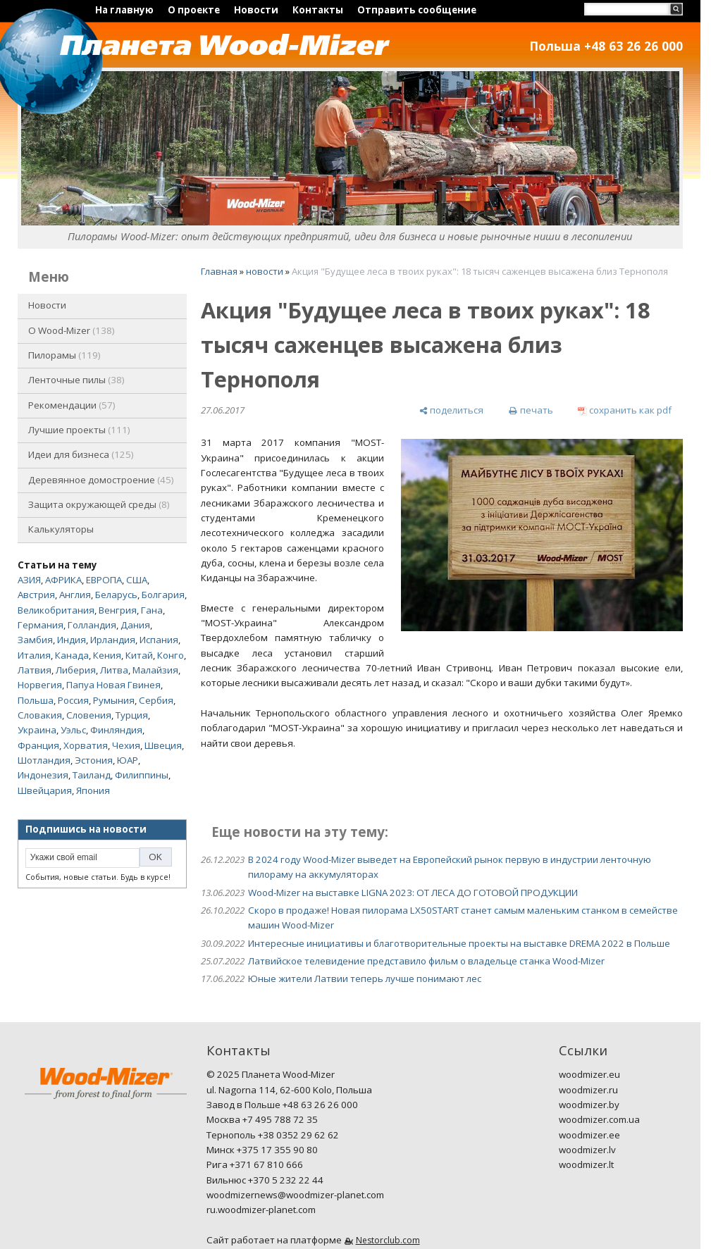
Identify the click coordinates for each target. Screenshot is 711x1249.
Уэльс (73, 729)
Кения (107, 655)
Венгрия (118, 610)
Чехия (126, 745)
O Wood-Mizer (71, 330)
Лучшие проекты (79, 429)
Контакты (317, 10)
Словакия (40, 715)
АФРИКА (63, 579)
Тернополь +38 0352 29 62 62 (272, 1135)
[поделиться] (451, 410)
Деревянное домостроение (101, 479)
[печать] (530, 410)
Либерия (76, 670)
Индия (71, 639)
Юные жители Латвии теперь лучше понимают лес (364, 978)
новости (264, 271)
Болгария (163, 594)
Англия (75, 594)
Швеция (163, 745)
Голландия (92, 625)
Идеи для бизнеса (81, 454)
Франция (38, 745)
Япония (93, 790)
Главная (219, 271)
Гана (152, 610)
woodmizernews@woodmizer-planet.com (295, 1194)
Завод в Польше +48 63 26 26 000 (282, 1104)
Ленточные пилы (76, 379)
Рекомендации (72, 405)
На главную (124, 10)
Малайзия (155, 670)
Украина (37, 729)
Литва (114, 670)
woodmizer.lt (586, 1164)
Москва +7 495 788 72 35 (262, 1119)
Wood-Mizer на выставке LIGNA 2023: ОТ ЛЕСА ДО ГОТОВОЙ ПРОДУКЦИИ (413, 892)
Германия (40, 625)
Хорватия (85, 745)
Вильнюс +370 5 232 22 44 (264, 1180)
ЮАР (127, 760)
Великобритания (56, 610)
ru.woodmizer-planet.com (261, 1209)
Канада (72, 655)
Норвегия (40, 684)
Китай (139, 655)
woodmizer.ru (588, 1089)
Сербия (156, 700)
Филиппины (141, 775)
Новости (256, 10)
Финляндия (116, 729)
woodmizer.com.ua (599, 1119)
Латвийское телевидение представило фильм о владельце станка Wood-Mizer (426, 961)
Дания (135, 625)
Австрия (36, 594)
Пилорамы (64, 355)
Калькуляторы (61, 529)
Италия (34, 655)
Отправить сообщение (416, 10)
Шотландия (44, 760)
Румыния (114, 700)
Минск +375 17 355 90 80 (262, 1149)
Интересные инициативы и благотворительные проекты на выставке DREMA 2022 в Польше (459, 943)
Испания (159, 639)
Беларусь (116, 594)
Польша (36, 700)
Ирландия (112, 639)
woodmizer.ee (589, 1135)
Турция (132, 715)
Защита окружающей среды (99, 504)
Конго (170, 655)
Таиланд (92, 775)
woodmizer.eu (589, 1074)
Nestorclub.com (388, 1240)
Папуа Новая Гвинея (113, 684)
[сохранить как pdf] (625, 410)
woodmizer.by (589, 1104)
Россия (73, 700)
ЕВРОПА (104, 579)
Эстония (94, 760)
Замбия (35, 639)
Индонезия (43, 775)
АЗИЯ (29, 579)
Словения (88, 715)
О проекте (194, 10)
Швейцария (45, 790)
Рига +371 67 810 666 (254, 1164)
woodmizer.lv (587, 1149)
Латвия (34, 670)
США (136, 579)
